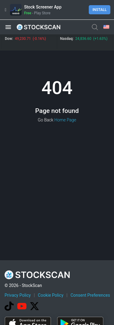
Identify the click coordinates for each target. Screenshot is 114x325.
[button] (8, 27)
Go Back (45, 119)
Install (99, 10)
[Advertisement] (57, 265)
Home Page (65, 119)
